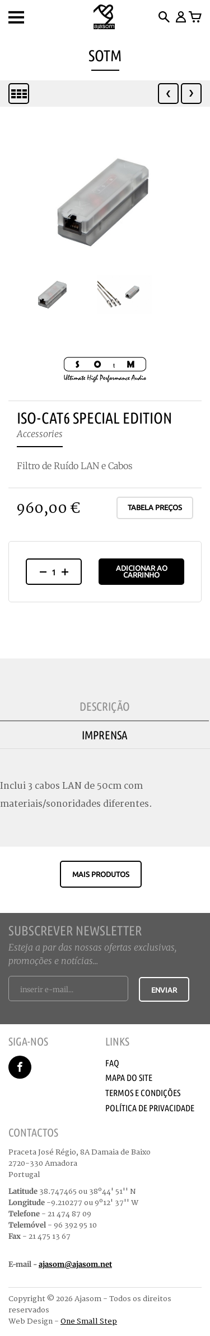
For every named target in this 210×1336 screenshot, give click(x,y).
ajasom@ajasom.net (75, 1264)
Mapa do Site (128, 1078)
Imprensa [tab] (105, 735)
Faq (112, 1063)
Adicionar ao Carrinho (141, 571)
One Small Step (88, 1321)
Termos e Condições (142, 1093)
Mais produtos (100, 874)
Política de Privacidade (149, 1108)
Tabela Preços (155, 507)
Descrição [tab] (105, 706)
